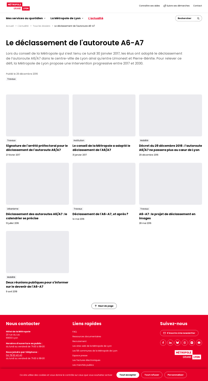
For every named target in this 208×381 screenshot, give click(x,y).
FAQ (75, 331)
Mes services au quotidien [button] (25, 18)
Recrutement (80, 341)
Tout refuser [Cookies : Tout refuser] (151, 374)
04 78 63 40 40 (14, 355)
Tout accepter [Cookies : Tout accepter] (127, 374)
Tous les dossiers (41, 25)
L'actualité (95, 18)
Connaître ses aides (149, 5)
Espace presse (80, 355)
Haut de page (104, 305)
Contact (197, 5)
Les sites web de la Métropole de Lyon (92, 345)
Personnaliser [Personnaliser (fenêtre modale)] (176, 374)
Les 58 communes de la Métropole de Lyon (95, 350)
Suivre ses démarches (176, 5)
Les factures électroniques (86, 360)
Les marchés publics (83, 364)
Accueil (10, 25)
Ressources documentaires (87, 336)
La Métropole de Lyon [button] (67, 18)
